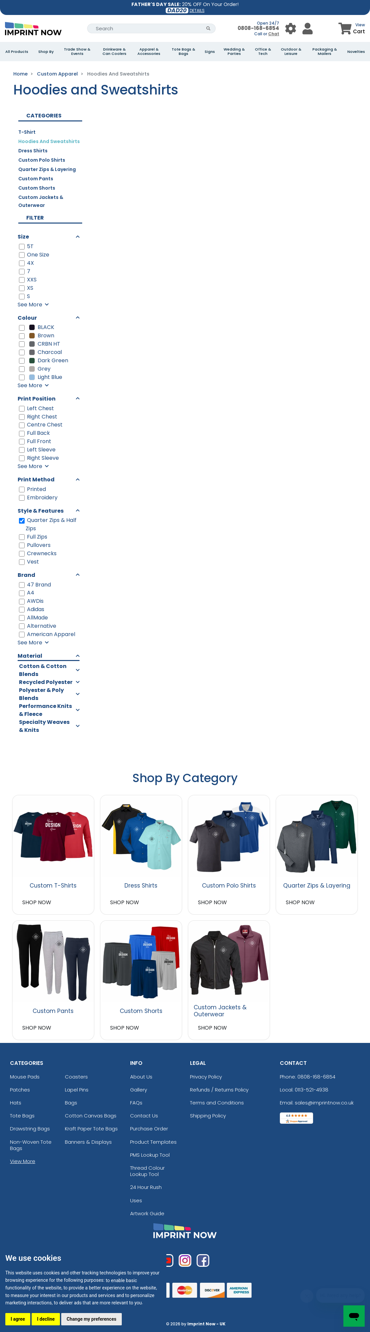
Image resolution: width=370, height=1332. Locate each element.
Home (20, 74)
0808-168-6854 (258, 28)
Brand (26, 575)
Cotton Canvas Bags (90, 1115)
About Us (141, 1076)
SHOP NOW (36, 902)
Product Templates (153, 1141)
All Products (16, 52)
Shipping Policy (208, 1115)
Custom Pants (35, 178)
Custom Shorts (36, 188)
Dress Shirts (33, 150)
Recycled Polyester (46, 682)
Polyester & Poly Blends (41, 694)
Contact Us (144, 1115)
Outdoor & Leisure (291, 51)
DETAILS (197, 10)
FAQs (136, 1102)
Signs (210, 52)
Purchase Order (149, 1128)
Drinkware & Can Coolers (114, 51)
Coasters (76, 1076)
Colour (27, 318)
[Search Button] (208, 28)
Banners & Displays (88, 1141)
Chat (273, 34)
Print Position (37, 399)
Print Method (36, 479)
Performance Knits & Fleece (45, 710)
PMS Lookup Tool (150, 1154)
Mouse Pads (25, 1076)
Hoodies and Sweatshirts (49, 141)
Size (23, 237)
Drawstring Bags (30, 1128)
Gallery (138, 1089)
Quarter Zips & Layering (47, 169)
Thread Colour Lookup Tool (147, 1171)
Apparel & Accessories (148, 51)
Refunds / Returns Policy (219, 1089)
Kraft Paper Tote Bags (91, 1128)
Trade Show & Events (77, 51)
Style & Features (41, 511)
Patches (20, 1089)
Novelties (356, 52)
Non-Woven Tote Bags (31, 1145)
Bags (71, 1102)
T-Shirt (27, 132)
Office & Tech (263, 51)
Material (30, 656)
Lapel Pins (77, 1089)
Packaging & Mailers (324, 51)
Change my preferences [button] (91, 1319)
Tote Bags (22, 1115)
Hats (15, 1102)
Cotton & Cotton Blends (43, 670)
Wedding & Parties (234, 51)
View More (22, 1161)
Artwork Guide (147, 1213)
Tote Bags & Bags (183, 51)
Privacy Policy (206, 1076)
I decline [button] (46, 1319)
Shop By (46, 52)
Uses (136, 1200)
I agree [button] (18, 1319)
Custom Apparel (57, 74)
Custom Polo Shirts (41, 160)
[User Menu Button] (290, 28)
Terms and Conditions (217, 1102)
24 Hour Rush (146, 1187)
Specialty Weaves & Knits (44, 726)
